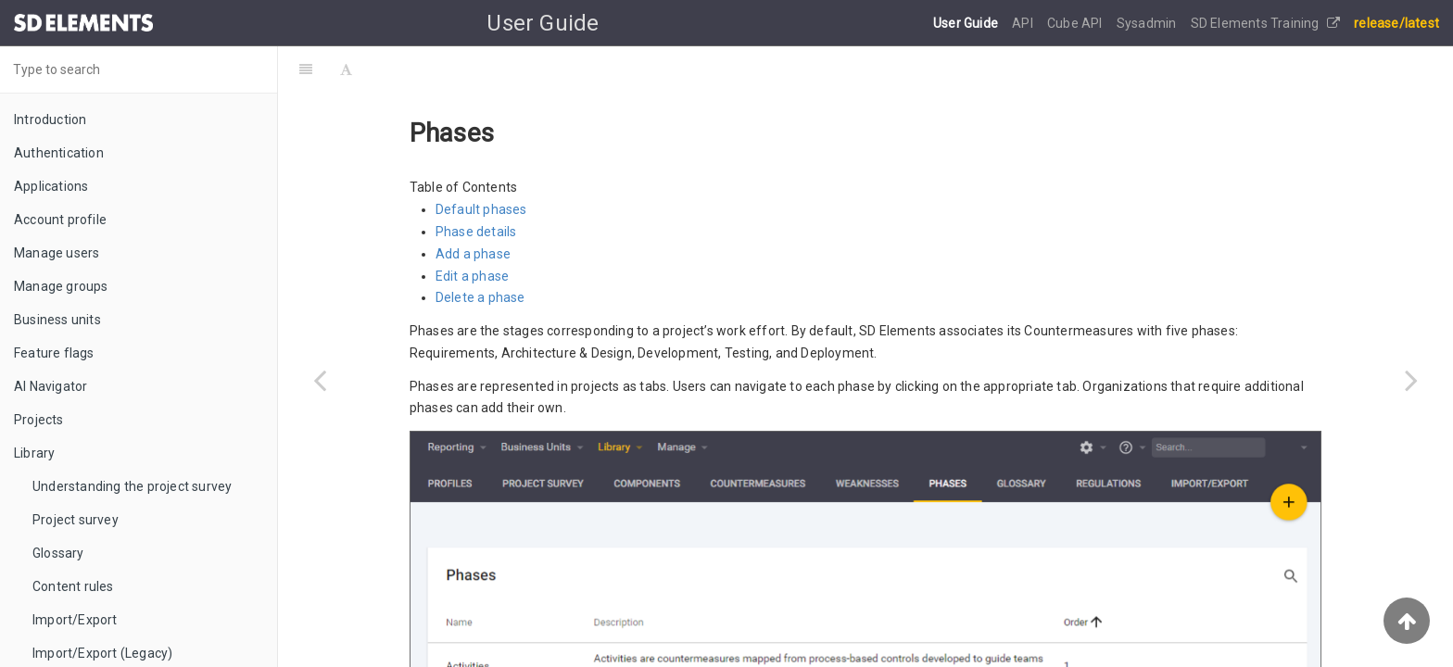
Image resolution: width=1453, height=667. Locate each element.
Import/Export (75, 619)
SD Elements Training (1265, 23)
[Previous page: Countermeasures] (319, 380)
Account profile (60, 219)
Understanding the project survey (132, 486)
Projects (39, 419)
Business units (57, 319)
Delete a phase (480, 297)
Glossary (58, 553)
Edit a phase (472, 276)
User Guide (967, 23)
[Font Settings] (346, 69)
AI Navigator (50, 386)
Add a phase (473, 253)
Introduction (50, 119)
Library (34, 453)
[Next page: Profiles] (1411, 380)
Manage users (56, 252)
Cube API (1076, 23)
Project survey (75, 519)
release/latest (1396, 23)
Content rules (73, 586)
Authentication (59, 152)
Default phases (481, 209)
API (1024, 23)
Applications (51, 186)
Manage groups (61, 286)
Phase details (476, 231)
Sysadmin (1148, 23)
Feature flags (54, 353)
